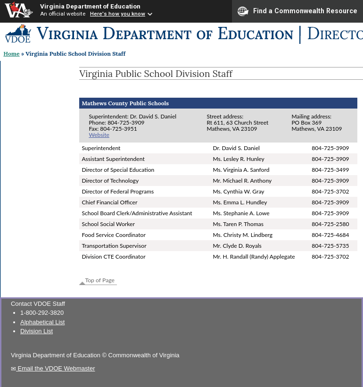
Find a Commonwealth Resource (297, 11)
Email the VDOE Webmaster (53, 368)
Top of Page (100, 280)
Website (99, 134)
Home (11, 53)
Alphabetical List (42, 322)
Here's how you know (117, 13)
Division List (36, 331)
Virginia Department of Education (90, 6)
